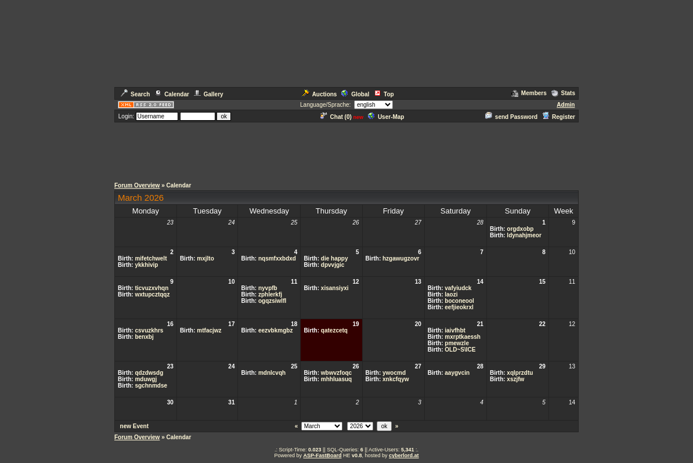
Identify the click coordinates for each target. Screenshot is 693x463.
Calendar (171, 94)
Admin (566, 105)
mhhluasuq (336, 379)
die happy (334, 258)
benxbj (144, 337)
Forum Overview (137, 185)
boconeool (459, 301)
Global (355, 94)
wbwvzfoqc (336, 373)
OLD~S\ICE (460, 349)
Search (135, 94)
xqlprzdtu (520, 373)
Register (558, 117)
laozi (451, 294)
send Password (511, 117)
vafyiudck (458, 288)
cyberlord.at (404, 455)
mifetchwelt (151, 258)
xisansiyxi (335, 288)
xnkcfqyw (395, 379)
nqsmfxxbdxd (277, 258)
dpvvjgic (333, 265)
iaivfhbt (455, 330)
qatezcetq (334, 330)
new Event (134, 426)
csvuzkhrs (149, 330)
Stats (563, 93)
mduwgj (146, 379)
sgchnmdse (151, 385)
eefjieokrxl (459, 307)
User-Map (386, 117)
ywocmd (394, 373)
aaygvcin (457, 373)
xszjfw (515, 379)
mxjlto (205, 258)
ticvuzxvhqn (151, 288)
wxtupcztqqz (152, 294)
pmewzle (457, 343)
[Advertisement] (346, 150)
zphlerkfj (270, 294)
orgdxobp (520, 229)
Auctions (319, 94)
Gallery (208, 94)
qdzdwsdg (149, 373)
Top (384, 94)
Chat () (336, 117)
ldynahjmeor (524, 235)
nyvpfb (267, 288)
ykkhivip (146, 265)
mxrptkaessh (463, 337)
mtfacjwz (209, 330)
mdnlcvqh (272, 373)
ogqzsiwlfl (272, 301)
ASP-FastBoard (322, 455)
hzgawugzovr (400, 258)
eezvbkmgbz (275, 330)
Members (529, 93)
